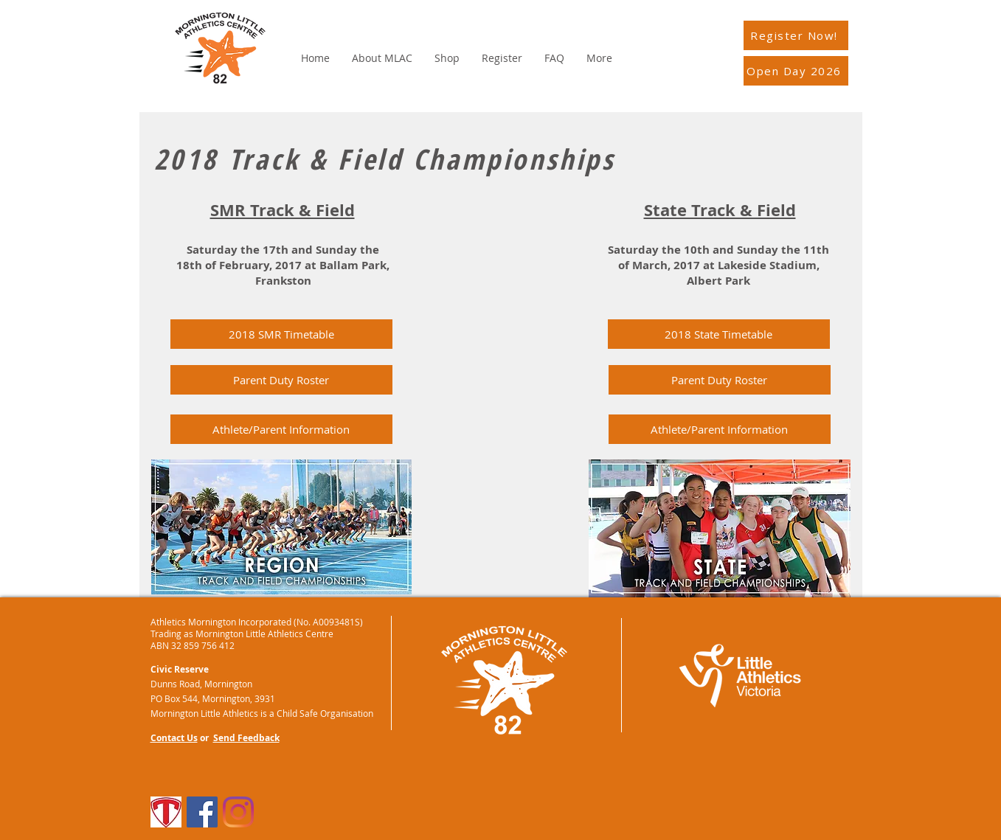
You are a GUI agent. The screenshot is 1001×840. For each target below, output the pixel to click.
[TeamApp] (165, 811)
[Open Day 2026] (796, 71)
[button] (719, 334)
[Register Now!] (796, 35)
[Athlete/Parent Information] (281, 429)
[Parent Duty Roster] (281, 380)
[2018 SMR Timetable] (281, 334)
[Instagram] (238, 811)
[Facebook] (202, 811)
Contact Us (174, 738)
